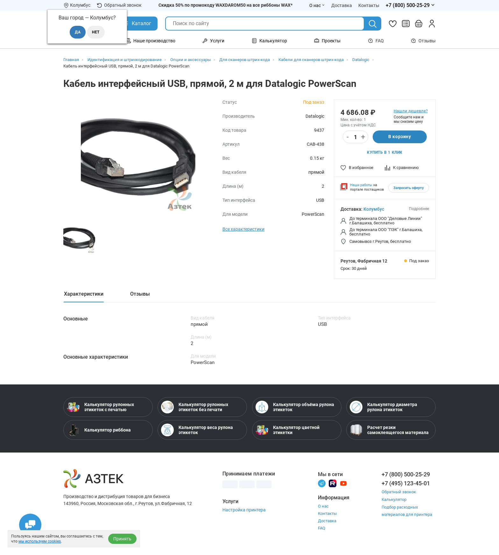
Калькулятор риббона (99, 430)
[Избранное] (393, 23)
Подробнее (419, 209)
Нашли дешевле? (411, 111)
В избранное (357, 167)
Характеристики (83, 294)
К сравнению (402, 167)
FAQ (376, 40)
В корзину (399, 136)
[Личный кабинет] (432, 23)
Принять (122, 538)
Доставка (327, 521)
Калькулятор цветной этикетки (288, 430)
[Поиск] (372, 24)
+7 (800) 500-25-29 (406, 474)
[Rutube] (332, 483)
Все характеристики (243, 229)
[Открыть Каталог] (137, 24)
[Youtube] (343, 483)
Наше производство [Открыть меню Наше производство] (150, 40)
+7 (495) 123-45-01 (406, 483)
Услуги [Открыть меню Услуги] (213, 40)
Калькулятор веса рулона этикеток (197, 430)
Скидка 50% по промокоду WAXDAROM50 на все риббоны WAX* (225, 5)
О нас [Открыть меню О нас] (317, 5)
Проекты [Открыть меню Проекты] (327, 40)
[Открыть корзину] (419, 23)
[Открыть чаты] (30, 525)
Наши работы (361, 185)
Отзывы (423, 40)
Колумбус (373, 209)
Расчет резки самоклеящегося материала (389, 430)
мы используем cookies (39, 541)
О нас (323, 506)
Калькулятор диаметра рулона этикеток (383, 407)
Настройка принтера (244, 510)
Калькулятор (394, 499)
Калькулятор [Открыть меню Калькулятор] (269, 40)
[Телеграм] (322, 483)
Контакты (327, 513)
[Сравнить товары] (406, 23)
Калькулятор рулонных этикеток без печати (194, 407)
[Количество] (355, 137)
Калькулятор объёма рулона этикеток (295, 407)
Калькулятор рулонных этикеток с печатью (100, 407)
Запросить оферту (408, 188)
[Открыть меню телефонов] (411, 5)
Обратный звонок (119, 5)
